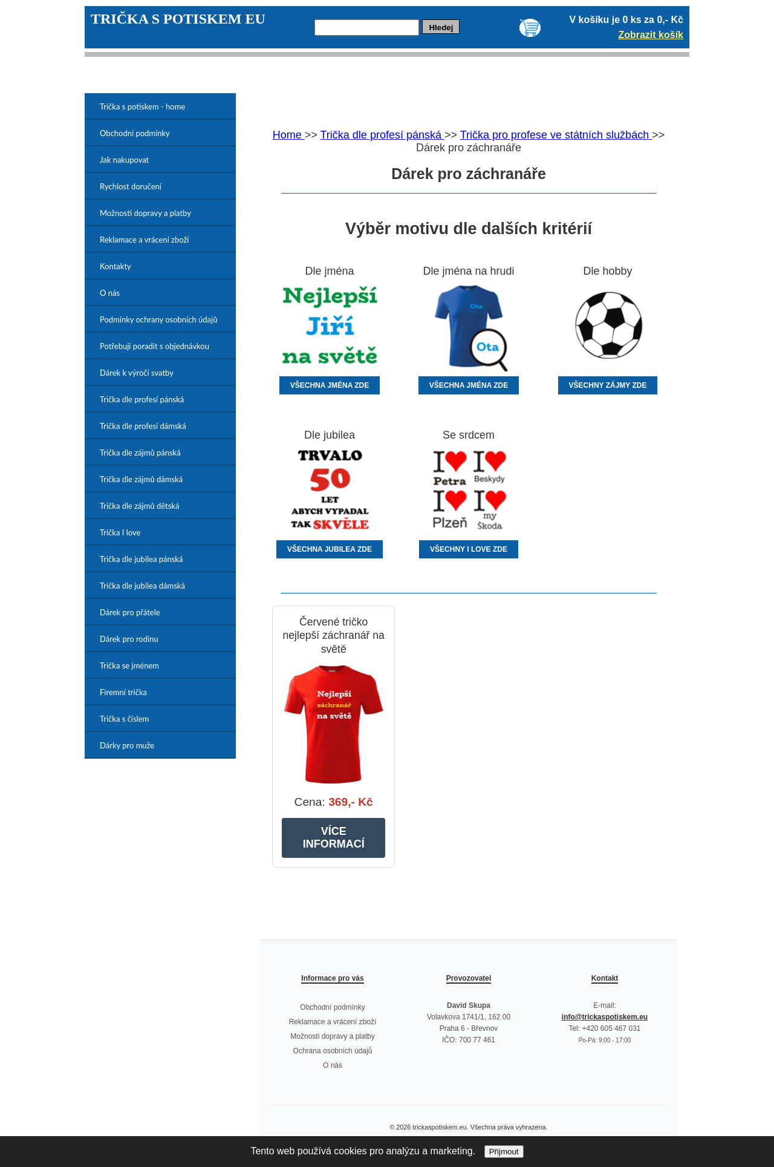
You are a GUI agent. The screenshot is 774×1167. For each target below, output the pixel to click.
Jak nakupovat (124, 160)
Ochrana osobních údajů (332, 1051)
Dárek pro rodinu (129, 639)
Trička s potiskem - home (142, 106)
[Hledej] (366, 27)
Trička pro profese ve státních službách (556, 135)
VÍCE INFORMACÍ (334, 837)
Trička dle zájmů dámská (141, 479)
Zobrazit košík (650, 35)
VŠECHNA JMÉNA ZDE (329, 385)
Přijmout (504, 1151)
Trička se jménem (129, 665)
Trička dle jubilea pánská (141, 559)
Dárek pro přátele (130, 612)
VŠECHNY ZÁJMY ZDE (608, 385)
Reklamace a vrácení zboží (144, 239)
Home (289, 135)
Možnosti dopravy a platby (145, 213)
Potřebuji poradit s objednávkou (154, 346)
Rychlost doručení (130, 186)
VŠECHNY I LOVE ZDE (468, 549)
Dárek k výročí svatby (137, 373)
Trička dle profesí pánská (142, 399)
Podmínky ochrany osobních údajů (158, 319)
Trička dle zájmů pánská (140, 452)
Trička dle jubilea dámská (142, 585)
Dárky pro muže (127, 745)
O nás (110, 293)
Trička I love (120, 532)
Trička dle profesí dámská (143, 426)
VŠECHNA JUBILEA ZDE (329, 549)
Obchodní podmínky (135, 133)
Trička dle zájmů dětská (139, 506)
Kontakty (115, 266)
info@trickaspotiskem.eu (605, 1017)
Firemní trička (123, 692)
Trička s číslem (124, 719)
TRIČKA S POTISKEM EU (178, 19)
